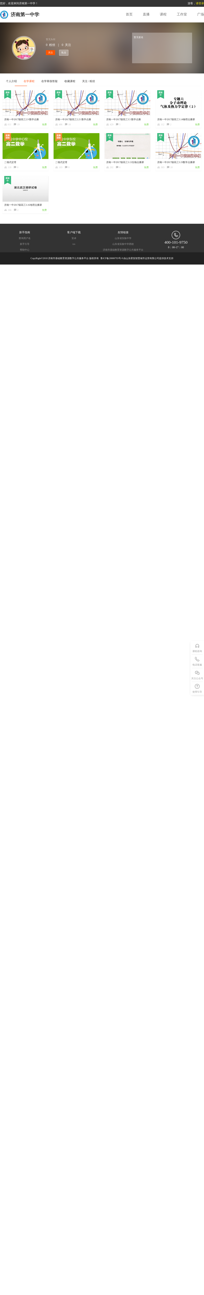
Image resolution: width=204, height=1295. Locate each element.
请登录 (200, 3)
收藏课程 (69, 81)
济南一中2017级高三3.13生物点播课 (125, 162)
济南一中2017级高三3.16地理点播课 (23, 205)
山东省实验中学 (123, 238)
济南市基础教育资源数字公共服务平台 (123, 250)
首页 (129, 14)
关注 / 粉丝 (88, 81)
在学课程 (29, 81)
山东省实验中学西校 (123, 244)
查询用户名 (25, 238)
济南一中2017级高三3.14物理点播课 (176, 119)
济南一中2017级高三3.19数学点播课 (176, 162)
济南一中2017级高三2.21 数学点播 (73, 119)
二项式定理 (10, 162)
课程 (163, 14)
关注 (50, 52)
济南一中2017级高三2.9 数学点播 (21, 119)
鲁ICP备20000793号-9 (111, 258)
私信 (63, 52)
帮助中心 (24, 250)
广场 (200, 14)
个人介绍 (11, 81)
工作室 (182, 14)
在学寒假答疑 (49, 81)
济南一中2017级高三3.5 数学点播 (123, 119)
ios (73, 244)
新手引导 (24, 244)
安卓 (74, 238)
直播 (146, 14)
